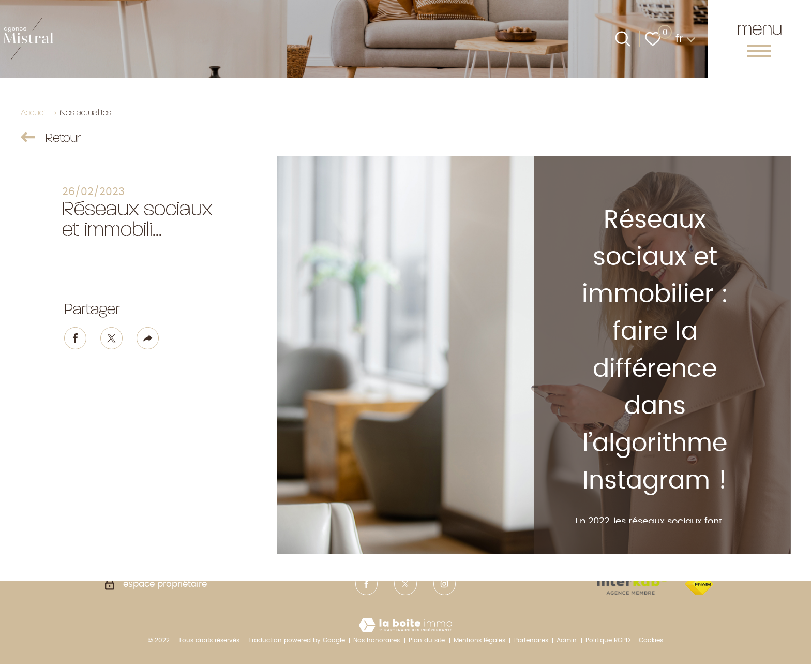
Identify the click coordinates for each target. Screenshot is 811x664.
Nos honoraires (376, 640)
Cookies (651, 640)
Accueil (34, 112)
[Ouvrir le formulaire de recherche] (622, 39)
